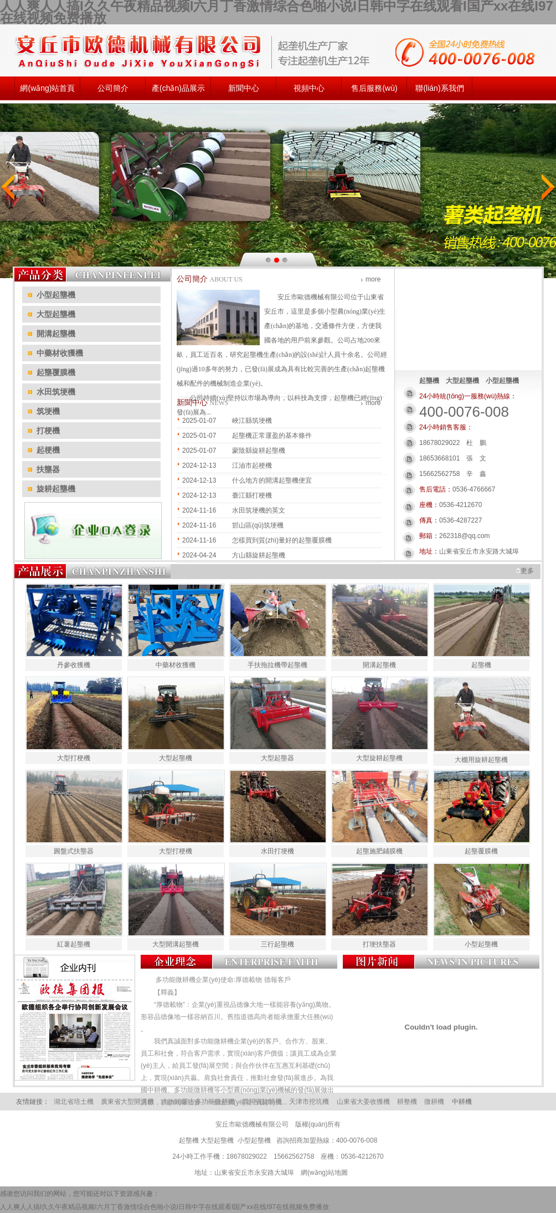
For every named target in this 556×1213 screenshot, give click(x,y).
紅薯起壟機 (73, 944)
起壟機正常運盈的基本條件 (272, 435)
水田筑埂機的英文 (258, 510)
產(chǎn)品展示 (178, 88)
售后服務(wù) (374, 88)
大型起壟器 (277, 758)
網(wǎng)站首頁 (47, 88)
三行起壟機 (277, 944)
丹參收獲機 (73, 665)
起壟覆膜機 (481, 851)
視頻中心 (309, 88)
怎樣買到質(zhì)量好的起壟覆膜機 (282, 540)
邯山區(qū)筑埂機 (258, 525)
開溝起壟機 (379, 665)
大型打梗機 (73, 758)
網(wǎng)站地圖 (324, 1172)
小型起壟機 (481, 944)
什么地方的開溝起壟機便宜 (272, 480)
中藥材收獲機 (175, 665)
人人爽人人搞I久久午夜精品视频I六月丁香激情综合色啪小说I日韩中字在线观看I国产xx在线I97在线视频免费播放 (164, 1207)
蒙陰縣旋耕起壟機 (258, 450)
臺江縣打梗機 (252, 495)
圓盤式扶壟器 (74, 851)
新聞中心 (243, 88)
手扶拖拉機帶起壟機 (277, 665)
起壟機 (344, 398)
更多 (527, 571)
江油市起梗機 (252, 465)
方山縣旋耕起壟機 (258, 555)
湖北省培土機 (74, 1101)
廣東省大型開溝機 (127, 1101)
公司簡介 (112, 88)
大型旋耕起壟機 (379, 758)
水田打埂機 (277, 851)
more (372, 279)
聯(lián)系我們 (439, 88)
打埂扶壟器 (379, 944)
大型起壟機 (175, 758)
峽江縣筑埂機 (252, 420)
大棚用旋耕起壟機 (481, 760)
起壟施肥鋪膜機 (379, 851)
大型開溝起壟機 (175, 944)
